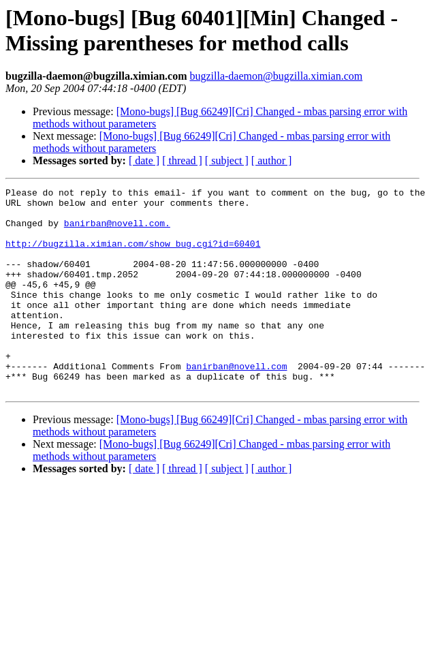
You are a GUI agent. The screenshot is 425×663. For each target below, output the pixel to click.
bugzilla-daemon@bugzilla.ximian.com (275, 76)
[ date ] (144, 160)
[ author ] (271, 160)
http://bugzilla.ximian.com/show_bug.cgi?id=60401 (132, 255)
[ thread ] (182, 160)
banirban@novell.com (236, 403)
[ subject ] (227, 160)
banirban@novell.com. (117, 231)
